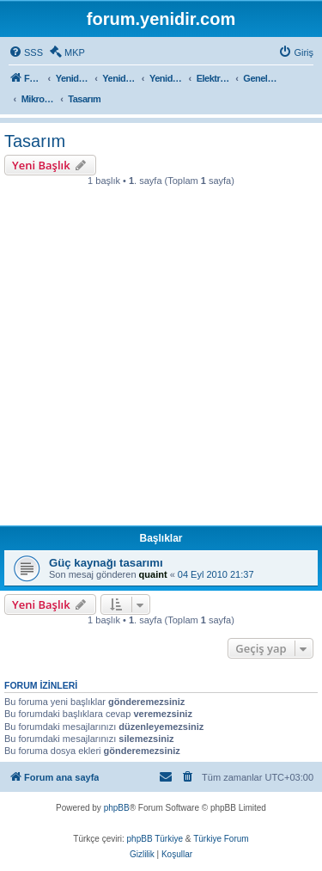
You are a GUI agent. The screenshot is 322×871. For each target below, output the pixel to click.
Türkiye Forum (220, 838)
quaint (153, 574)
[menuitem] (26, 52)
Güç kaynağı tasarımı (106, 562)
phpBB (117, 808)
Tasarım (34, 141)
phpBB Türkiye (155, 838)
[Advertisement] (161, 360)
